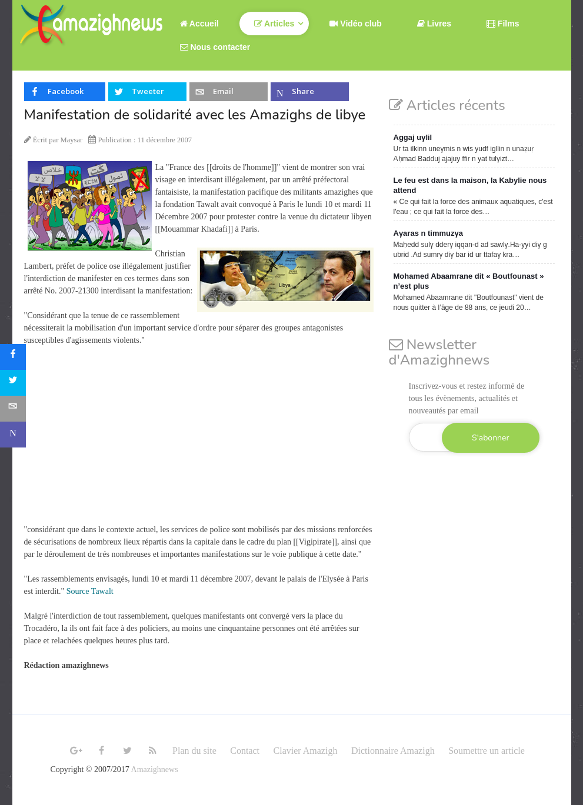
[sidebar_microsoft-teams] (13, 434)
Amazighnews (154, 769)
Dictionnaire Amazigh (393, 751)
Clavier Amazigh (306, 751)
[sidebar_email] (13, 409)
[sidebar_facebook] (13, 357)
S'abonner (490, 437)
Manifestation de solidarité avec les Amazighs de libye (195, 114)
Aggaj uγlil (413, 137)
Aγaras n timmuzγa (429, 233)
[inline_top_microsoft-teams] (309, 91)
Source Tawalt (90, 591)
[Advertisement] (200, 441)
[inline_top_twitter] (147, 91)
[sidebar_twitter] (13, 383)
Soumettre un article (486, 751)
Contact (244, 751)
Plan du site (194, 751)
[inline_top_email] (228, 91)
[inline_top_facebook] (64, 91)
